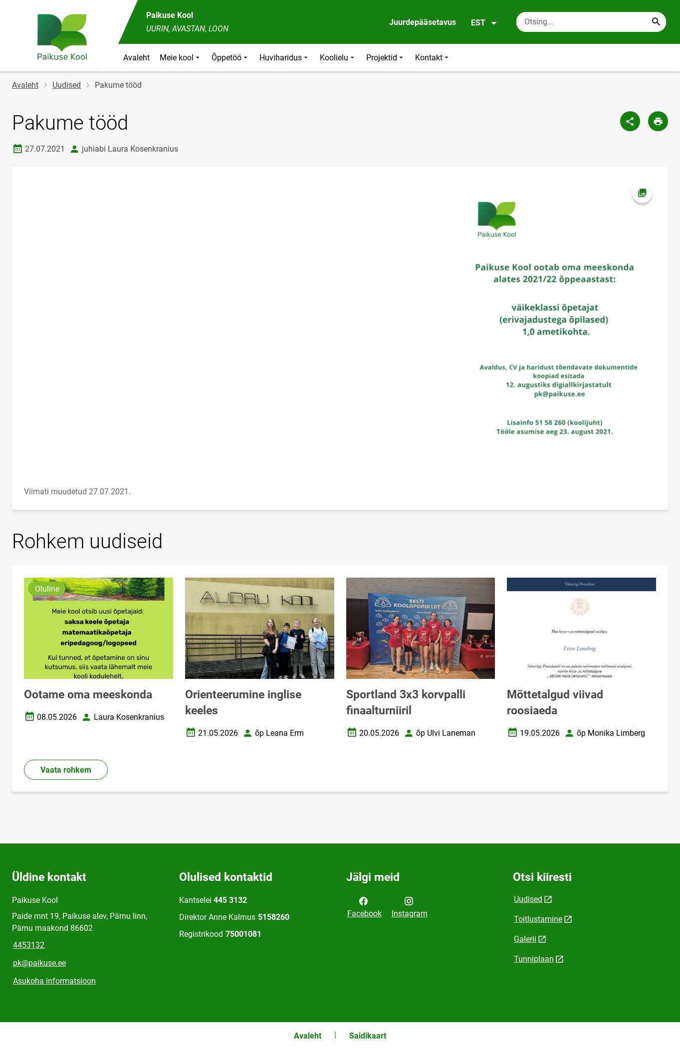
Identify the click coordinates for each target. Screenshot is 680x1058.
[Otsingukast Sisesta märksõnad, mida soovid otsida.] (591, 22)
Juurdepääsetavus (422, 22)
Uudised (66, 85)
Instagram (410, 906)
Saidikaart (367, 1036)
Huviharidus (284, 57)
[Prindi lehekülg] (658, 121)
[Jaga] (630, 121)
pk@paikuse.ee (39, 963)
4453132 (28, 945)
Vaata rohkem (65, 770)
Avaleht (136, 57)
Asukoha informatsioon (54, 981)
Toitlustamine (538, 919)
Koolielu (338, 57)
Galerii (525, 939)
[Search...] (656, 21)
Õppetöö (230, 57)
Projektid (385, 57)
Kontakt (433, 57)
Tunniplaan (534, 959)
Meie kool (181, 57)
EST (484, 23)
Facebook (364, 906)
